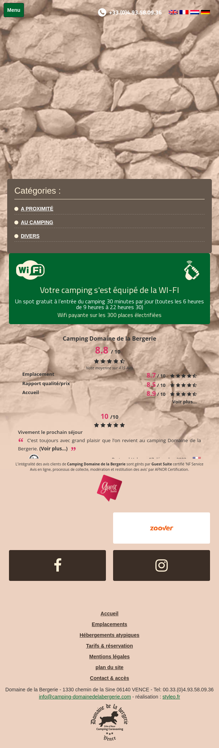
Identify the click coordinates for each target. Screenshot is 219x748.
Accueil (109, 613)
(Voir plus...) (54, 448)
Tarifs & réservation (109, 646)
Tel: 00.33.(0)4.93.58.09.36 (184, 689)
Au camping (37, 222)
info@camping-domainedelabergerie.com (85, 697)
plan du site (109, 667)
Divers (30, 236)
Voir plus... (184, 401)
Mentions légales (109, 656)
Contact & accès (109, 678)
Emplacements (109, 624)
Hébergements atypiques (110, 635)
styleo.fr (171, 697)
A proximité (37, 209)
